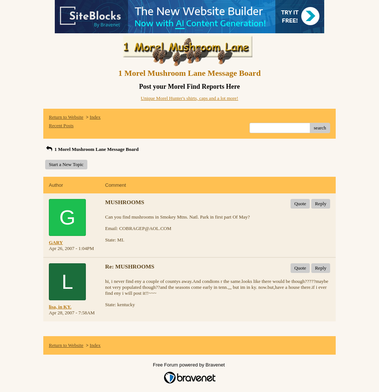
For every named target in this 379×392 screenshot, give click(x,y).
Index (95, 117)
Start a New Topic (66, 164)
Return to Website (66, 117)
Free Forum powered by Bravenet (189, 365)
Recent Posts (61, 125)
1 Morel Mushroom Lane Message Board (91, 149)
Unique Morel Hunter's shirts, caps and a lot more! (189, 98)
